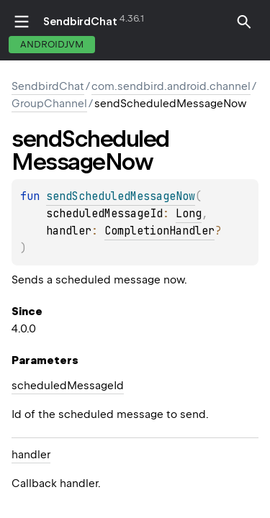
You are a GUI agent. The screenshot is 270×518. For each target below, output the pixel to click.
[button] (244, 30)
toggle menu (22, 22)
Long (189, 213)
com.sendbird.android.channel (171, 86)
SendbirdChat (80, 21)
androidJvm (52, 44)
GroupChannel (49, 103)
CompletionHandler (159, 231)
